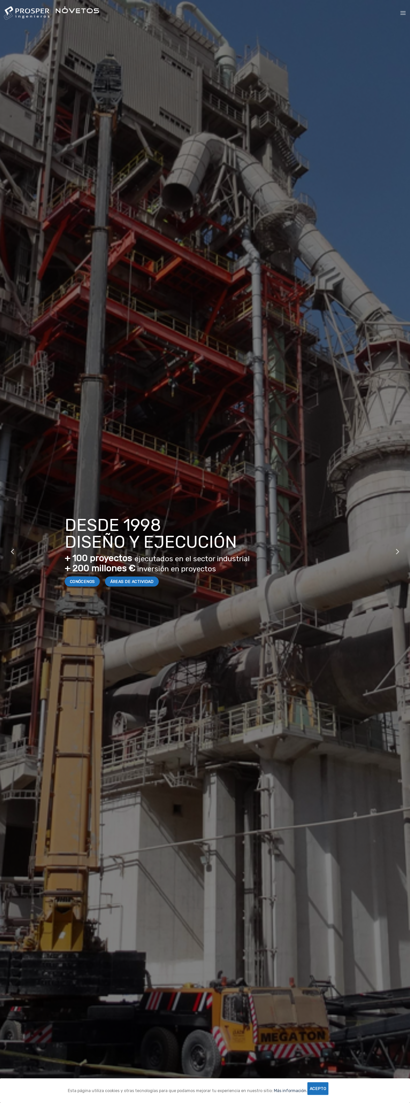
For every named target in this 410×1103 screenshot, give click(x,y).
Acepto (318, 1088)
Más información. (290, 1090)
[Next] (397, 551)
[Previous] (13, 551)
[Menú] (403, 12)
